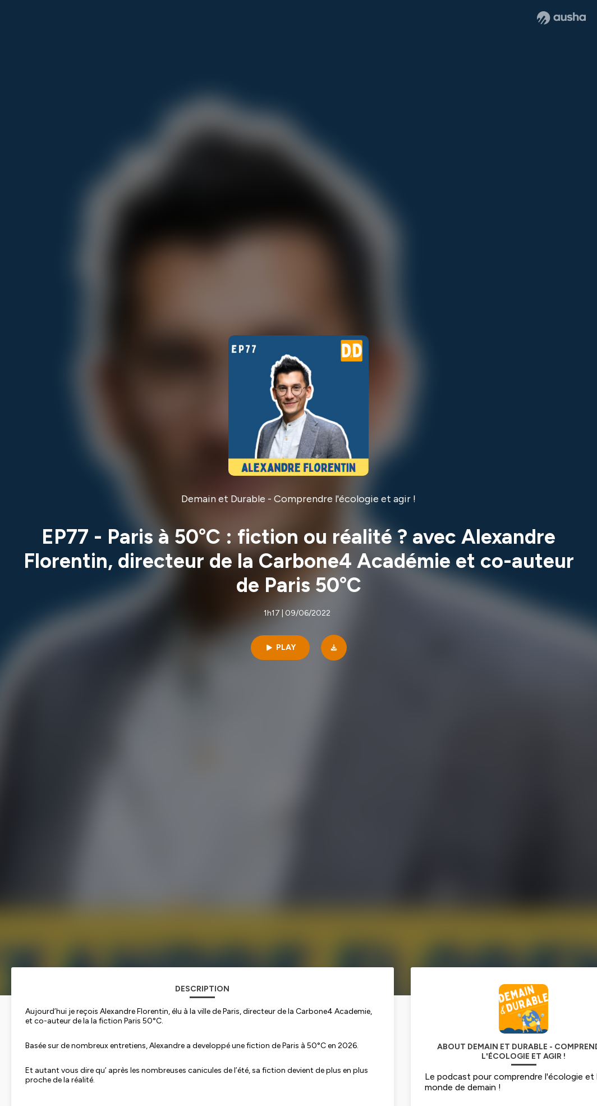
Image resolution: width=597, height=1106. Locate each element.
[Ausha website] (561, 18)
